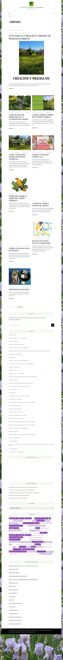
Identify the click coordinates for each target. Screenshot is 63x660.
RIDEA (17, 579)
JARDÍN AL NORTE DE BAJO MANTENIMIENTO (19, 386)
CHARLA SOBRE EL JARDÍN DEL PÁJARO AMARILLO (40, 124)
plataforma (11, 575)
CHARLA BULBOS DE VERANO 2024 (40, 172)
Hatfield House (11, 558)
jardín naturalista (36, 565)
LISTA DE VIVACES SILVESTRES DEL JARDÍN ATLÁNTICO (21, 389)
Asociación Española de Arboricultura (18, 602)
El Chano (43, 551)
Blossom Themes (20, 657)
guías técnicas (49, 556)
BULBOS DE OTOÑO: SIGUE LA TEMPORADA (41, 269)
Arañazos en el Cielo (13, 595)
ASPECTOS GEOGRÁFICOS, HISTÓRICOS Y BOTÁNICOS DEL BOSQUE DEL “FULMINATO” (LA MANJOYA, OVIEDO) (31, 471)
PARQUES (10, 572)
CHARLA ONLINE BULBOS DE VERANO (19, 269)
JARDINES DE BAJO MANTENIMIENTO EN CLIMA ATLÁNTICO (22, 450)
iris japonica (37, 558)
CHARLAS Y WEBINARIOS (14, 463)
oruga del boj (25, 570)
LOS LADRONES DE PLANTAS (15, 431)
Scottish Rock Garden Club (15, 646)
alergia (22, 544)
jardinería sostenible (16, 561)
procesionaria (41, 577)
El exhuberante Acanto (14, 591)
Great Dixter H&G (13, 619)
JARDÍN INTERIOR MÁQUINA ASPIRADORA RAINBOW (20, 408)
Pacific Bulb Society (13, 639)
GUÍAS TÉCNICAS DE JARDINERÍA (16, 477)
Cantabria (34, 546)
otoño (30, 570)
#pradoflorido (14, 544)
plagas (33, 572)
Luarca (30, 567)
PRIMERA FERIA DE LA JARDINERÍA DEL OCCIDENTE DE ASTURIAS (23, 513)
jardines (28, 561)
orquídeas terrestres (19, 570)
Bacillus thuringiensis (41, 544)
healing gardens (17, 558)
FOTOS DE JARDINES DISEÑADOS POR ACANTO (19, 412)
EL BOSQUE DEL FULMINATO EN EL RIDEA (18, 524)
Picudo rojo (22, 572)
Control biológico (28, 549)
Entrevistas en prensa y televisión (18, 441)
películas (14, 572)
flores (37, 554)
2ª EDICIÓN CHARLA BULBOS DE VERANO (40, 221)
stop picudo (37, 579)
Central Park (16, 549)
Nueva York (50, 567)
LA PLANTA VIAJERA (13, 466)
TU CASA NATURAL (13, 474)
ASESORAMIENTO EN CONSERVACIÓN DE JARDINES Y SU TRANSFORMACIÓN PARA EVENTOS (29, 376)
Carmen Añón (47, 546)
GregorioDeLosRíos (43, 556)
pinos (28, 572)
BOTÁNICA (11, 546)
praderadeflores (38, 575)
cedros (11, 549)
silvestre (26, 579)
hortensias (23, 558)
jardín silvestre (14, 568)
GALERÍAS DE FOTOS (13, 396)
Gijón (37, 556)
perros (17, 572)
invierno (32, 558)
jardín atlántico (14, 565)
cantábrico (40, 546)
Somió (29, 579)
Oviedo (33, 570)
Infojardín (11, 625)
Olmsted (10, 570)
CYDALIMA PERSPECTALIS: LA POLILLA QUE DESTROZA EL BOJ (22, 460)
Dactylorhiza (25, 551)
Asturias (28, 544)
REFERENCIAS (12, 383)
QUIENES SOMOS (12, 360)
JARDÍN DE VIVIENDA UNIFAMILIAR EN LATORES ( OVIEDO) (22, 447)
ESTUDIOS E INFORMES (14, 392)
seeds (20, 579)
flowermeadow (45, 554)
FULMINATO (25, 556)
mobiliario (46, 567)
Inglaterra (29, 558)
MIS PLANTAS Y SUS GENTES (15, 425)
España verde (14, 554)
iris (34, 558)
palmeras (38, 570)
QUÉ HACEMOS (12, 418)
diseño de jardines (35, 551)
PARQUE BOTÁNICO (47, 570)
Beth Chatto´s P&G (13, 608)
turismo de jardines (45, 579)
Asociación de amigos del (15, 605)
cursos (36, 549)
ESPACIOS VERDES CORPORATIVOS (16, 370)
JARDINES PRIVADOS (13, 367)
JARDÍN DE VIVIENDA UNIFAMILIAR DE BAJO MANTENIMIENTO (23, 402)
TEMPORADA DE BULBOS (19, 315)
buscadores (21, 546)
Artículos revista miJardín (16, 437)
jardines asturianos (38, 561)
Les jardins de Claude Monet (15, 629)
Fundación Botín (32, 556)
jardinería (43, 558)
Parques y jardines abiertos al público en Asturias (22, 428)
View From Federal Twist (15, 649)
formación (27, 119)
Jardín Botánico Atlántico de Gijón (29, 605)
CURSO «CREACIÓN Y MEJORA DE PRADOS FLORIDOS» (17, 173)
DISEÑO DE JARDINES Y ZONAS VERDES (18, 363)
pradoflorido (31, 577)
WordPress (32, 657)
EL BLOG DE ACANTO (13, 405)
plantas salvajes (47, 572)
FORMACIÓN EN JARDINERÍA (15, 380)
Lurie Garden (12, 632)
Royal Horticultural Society (15, 642)
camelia (24, 546)
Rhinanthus (12, 579)
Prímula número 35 (13, 457)
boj (50, 544)
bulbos (15, 546)
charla (21, 549)
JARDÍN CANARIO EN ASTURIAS (17, 399)
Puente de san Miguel (50, 577)
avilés (33, 544)
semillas (23, 579)
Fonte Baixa (11, 556)
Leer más (12, 88)
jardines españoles (16, 563)
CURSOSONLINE (46, 549)
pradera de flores (28, 575)
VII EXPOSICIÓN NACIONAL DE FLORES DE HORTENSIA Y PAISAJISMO (24, 518)
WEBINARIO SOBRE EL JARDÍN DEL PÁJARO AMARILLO (18, 222)
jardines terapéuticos (36, 563)
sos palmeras (32, 579)
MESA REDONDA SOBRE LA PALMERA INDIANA (19, 521)
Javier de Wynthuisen (24, 567)
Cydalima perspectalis (16, 551)
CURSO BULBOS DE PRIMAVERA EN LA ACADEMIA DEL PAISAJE (19, 124)
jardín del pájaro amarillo (25, 565)
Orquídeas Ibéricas (13, 636)
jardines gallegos (26, 563)
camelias (29, 546)
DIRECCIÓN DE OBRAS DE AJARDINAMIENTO (19, 373)
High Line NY (12, 622)
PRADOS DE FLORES (13, 415)
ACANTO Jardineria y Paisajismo (31, 7)
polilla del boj (17, 575)
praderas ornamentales (17, 577)
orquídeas (14, 570)
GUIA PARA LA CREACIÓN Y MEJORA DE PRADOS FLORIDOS (30, 37)
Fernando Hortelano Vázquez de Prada (19, 421)
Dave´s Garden (12, 612)
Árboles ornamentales (14, 598)
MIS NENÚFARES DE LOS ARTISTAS (16, 444)
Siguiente (20, 333)
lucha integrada (37, 568)
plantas (48, 266)
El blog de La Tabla (13, 615)
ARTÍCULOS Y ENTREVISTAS (15, 434)
